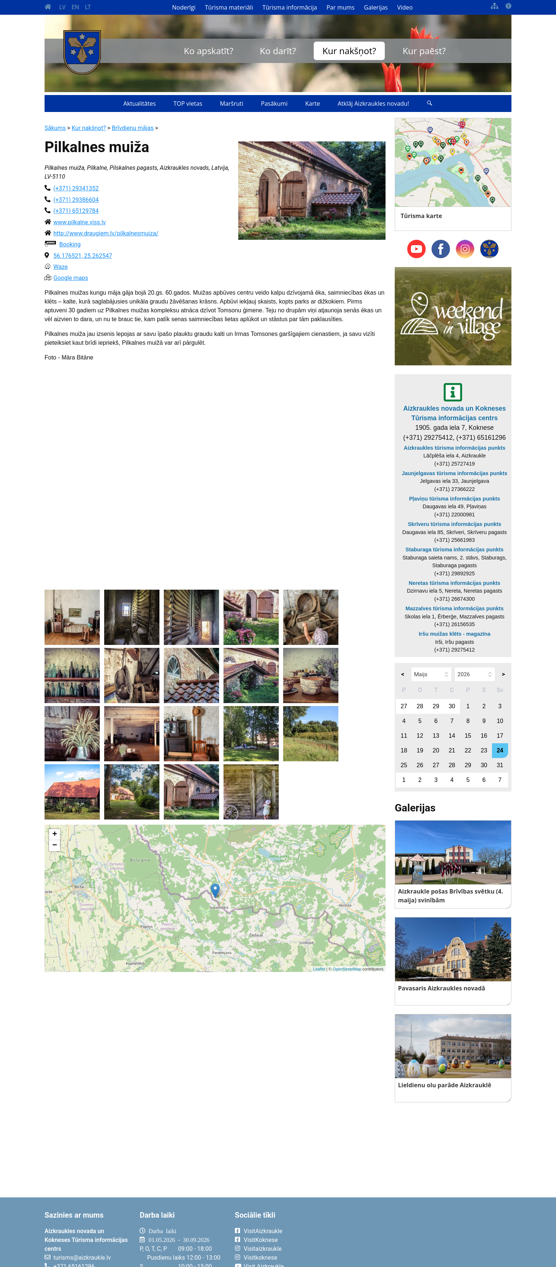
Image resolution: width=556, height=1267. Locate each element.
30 (451, 706)
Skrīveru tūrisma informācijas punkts (455, 524)
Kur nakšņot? (349, 51)
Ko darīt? (278, 51)
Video (405, 7)
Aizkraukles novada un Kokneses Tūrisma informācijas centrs (454, 413)
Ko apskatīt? (208, 51)
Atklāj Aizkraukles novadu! (373, 103)
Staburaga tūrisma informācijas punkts (454, 549)
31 (500, 765)
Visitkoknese (260, 1257)
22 (468, 750)
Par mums (341, 7)
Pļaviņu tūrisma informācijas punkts (454, 499)
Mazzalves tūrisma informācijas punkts (454, 608)
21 (451, 750)
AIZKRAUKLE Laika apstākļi (420, 1236)
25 (404, 765)
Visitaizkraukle (263, 1248)
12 (420, 736)
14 (451, 736)
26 (420, 765)
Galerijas (376, 7)
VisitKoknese (261, 1239)
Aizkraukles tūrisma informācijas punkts (455, 448)
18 (404, 750)
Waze (60, 266)
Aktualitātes (139, 103)
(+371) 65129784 (76, 210)
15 (468, 736)
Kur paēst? (424, 51)
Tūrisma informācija (290, 7)
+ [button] (54, 834)
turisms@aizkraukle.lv (82, 1257)
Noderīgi (184, 7)
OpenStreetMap (346, 969)
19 (420, 750)
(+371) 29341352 (76, 188)
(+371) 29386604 (76, 199)
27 (404, 706)
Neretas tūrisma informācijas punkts (454, 583)
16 (484, 736)
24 (500, 750)
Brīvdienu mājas (133, 127)
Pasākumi (274, 103)
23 (484, 750)
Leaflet (319, 969)
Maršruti (231, 103)
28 (420, 706)
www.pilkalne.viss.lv (79, 222)
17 (500, 736)
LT (88, 7)
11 (404, 736)
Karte (312, 103)
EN (75, 7)
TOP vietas (187, 103)
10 (500, 721)
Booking (70, 244)
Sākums (55, 127)
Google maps (70, 277)
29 (436, 706)
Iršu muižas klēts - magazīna (454, 634)
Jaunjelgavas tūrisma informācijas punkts (454, 473)
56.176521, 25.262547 (82, 255)
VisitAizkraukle (263, 1231)
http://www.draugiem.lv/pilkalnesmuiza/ (105, 233)
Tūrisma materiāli (229, 7)
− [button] (54, 845)
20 (436, 750)
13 (436, 736)
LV (62, 7)
